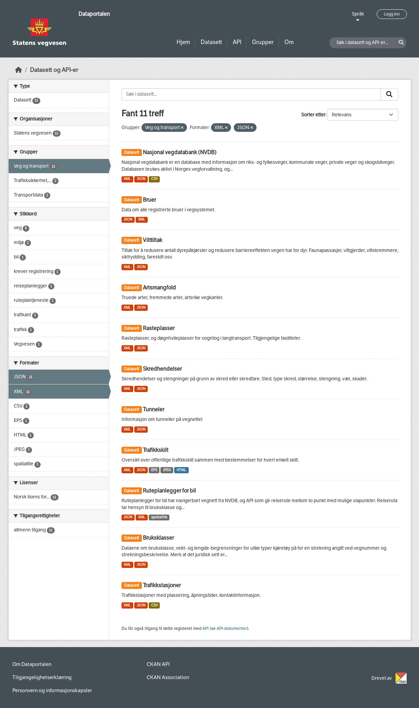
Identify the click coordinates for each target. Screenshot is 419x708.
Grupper (263, 42)
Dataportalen (94, 14)
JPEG (167, 470)
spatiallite (159, 517)
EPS (154, 470)
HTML (181, 470)
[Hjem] (18, 70)
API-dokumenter (232, 628)
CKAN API (158, 664)
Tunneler (153, 409)
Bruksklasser (158, 538)
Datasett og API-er (54, 70)
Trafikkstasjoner (162, 585)
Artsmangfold (159, 287)
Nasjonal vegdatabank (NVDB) (180, 152)
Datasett (211, 42)
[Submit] (389, 94)
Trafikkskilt (155, 450)
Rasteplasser (159, 328)
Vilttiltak (152, 240)
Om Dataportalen (31, 664)
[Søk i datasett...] (251, 94)
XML (127, 179)
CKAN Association (168, 677)
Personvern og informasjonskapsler (52, 690)
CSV (154, 179)
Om (289, 42)
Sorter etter (313, 115)
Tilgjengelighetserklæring (42, 677)
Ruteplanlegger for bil (169, 490)
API (237, 42)
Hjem (183, 42)
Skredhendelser (162, 369)
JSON (141, 179)
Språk (358, 14)
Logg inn (392, 14)
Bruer (149, 200)
